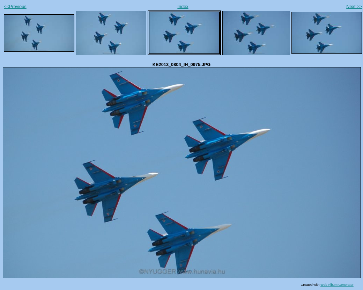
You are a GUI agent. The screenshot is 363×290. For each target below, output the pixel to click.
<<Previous (15, 6)
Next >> (354, 6)
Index (182, 6)
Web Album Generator (337, 285)
